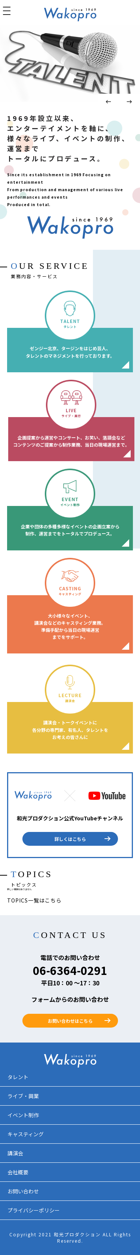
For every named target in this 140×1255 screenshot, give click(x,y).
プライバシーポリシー (33, 1210)
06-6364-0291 (70, 970)
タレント (17, 1077)
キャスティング (25, 1134)
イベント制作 (23, 1115)
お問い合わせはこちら (70, 1021)
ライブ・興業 (23, 1096)
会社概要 (17, 1172)
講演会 (15, 1153)
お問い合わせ (23, 1191)
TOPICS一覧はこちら (34, 900)
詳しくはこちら (70, 839)
